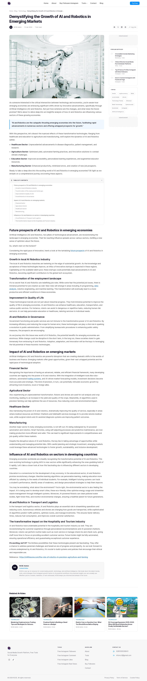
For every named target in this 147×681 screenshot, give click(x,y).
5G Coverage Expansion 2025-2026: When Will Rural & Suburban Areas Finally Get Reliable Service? (121, 624)
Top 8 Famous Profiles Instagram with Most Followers (125, 70)
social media (115, 97)
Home (46, 3)
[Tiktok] (13, 659)
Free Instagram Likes (65, 660)
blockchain (115, 108)
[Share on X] (118, 27)
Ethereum (129, 101)
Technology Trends (117, 101)
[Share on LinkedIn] (121, 27)
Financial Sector (20, 203)
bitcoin (124, 97)
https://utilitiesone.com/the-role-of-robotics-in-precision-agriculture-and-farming (53, 557)
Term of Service (122, 678)
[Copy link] (133, 27)
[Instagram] (9, 659)
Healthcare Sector (21, 208)
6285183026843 (120, 651)
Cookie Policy (135, 678)
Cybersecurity (129, 104)
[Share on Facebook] (114, 27)
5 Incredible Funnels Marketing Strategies (124, 54)
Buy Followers (90, 664)
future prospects (78, 251)
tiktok (132, 93)
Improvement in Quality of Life (25, 194)
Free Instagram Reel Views (67, 664)
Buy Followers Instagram (69, 3)
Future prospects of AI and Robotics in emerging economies (33, 185)
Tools (84, 3)
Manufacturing (20, 211)
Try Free (135, 3)
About (54, 3)
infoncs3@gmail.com (121, 655)
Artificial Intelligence (118, 111)
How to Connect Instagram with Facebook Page (125, 78)
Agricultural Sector (21, 206)
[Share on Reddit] (125, 27)
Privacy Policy (109, 678)
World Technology (117, 104)
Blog (101, 3)
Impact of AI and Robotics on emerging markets (29, 200)
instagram (124, 108)
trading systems (34, 379)
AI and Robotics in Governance (25, 196)
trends (114, 93)
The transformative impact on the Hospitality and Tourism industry (35, 221)
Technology (22, 11)
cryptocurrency (123, 93)
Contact (93, 3)
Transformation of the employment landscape (29, 191)
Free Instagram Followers (66, 651)
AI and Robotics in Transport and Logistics (28, 218)
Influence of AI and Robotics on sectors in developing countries (34, 215)
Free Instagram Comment (66, 655)
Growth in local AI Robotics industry (26, 188)
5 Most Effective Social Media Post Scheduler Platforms (124, 62)
